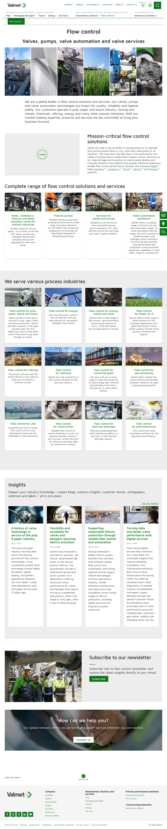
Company (49, 795)
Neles (154, 166)
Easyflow (99, 169)
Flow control (131, 798)
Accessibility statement (64, 825)
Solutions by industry (135, 808)
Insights (48, 805)
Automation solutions (135, 795)
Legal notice (34, 825)
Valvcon (137, 169)
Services (89, 811)
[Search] (157, 5)
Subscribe (98, 678)
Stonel (126, 169)
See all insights (150, 503)
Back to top (83, 777)
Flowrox (153, 169)
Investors (49, 809)
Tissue (88, 804)
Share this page (13, 777)
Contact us (83, 739)
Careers (48, 798)
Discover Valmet (52, 815)
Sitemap (23, 825)
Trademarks (47, 825)
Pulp (87, 797)
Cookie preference (99, 825)
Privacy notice (82, 825)
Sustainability (51, 802)
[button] (16, 21)
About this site (11, 825)
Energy (88, 808)
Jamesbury (113, 169)
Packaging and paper (94, 801)
